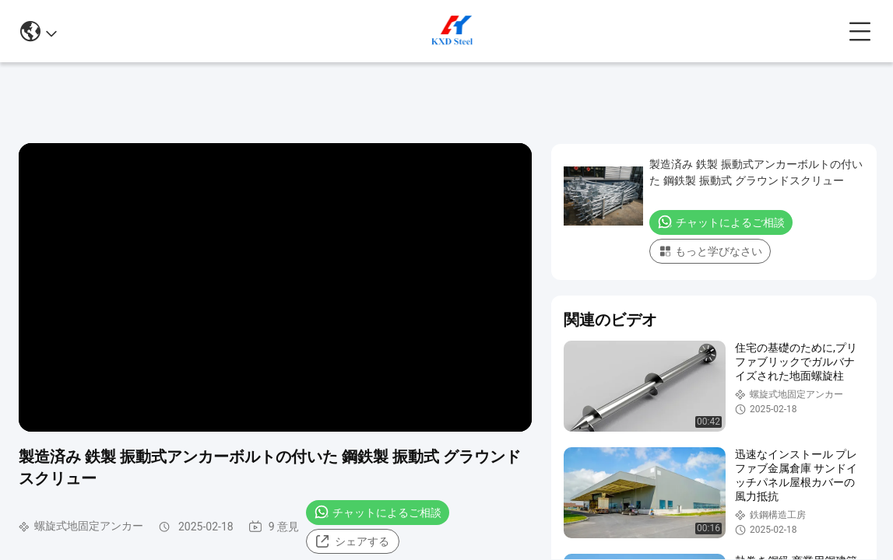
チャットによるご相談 (377, 512)
